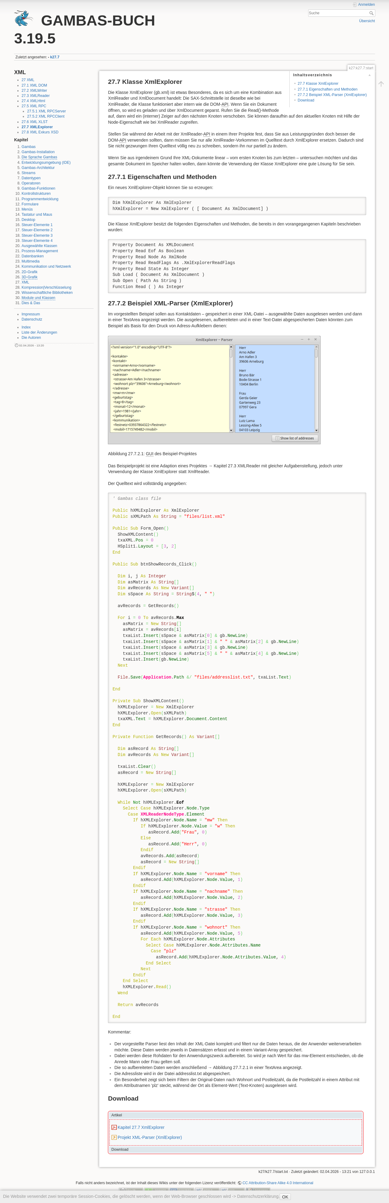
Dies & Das (31, 303)
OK (285, 1196)
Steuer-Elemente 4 (37, 241)
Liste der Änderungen (39, 332)
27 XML (28, 80)
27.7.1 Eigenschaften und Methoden (328, 89)
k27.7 (55, 57)
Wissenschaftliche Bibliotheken (47, 292)
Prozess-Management (40, 251)
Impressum (31, 314)
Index (26, 327)
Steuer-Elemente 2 (37, 230)
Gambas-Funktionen (38, 188)
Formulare (30, 204)
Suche (372, 13)
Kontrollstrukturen (36, 193)
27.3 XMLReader (36, 96)
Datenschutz (32, 319)
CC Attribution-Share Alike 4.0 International (278, 1183)
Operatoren (31, 183)
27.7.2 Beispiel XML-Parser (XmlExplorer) (332, 95)
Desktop (28, 220)
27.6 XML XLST (35, 122)
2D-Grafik (29, 272)
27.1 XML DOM (34, 85)
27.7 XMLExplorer (37, 127)
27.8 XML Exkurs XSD (40, 132)
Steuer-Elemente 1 (37, 225)
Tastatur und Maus (37, 214)
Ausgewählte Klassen (39, 246)
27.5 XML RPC (34, 106)
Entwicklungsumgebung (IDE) (46, 162)
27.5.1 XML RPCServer (46, 111)
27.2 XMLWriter (34, 90)
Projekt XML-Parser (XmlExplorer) (150, 1137)
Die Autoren (31, 337)
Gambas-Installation (38, 152)
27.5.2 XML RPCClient (45, 116)
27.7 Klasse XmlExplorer (318, 83)
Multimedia (31, 261)
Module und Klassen (38, 298)
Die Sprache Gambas (39, 157)
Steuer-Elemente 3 (37, 235)
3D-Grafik (29, 277)
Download (306, 100)
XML (25, 282)
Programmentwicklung (40, 199)
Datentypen (31, 178)
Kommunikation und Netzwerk (46, 266)
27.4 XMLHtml (33, 101)
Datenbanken (33, 256)
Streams (29, 173)
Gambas (29, 147)
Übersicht (367, 21)
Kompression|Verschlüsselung (46, 287)
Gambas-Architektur (38, 168)
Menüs (27, 209)
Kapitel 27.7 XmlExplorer (141, 1127)
